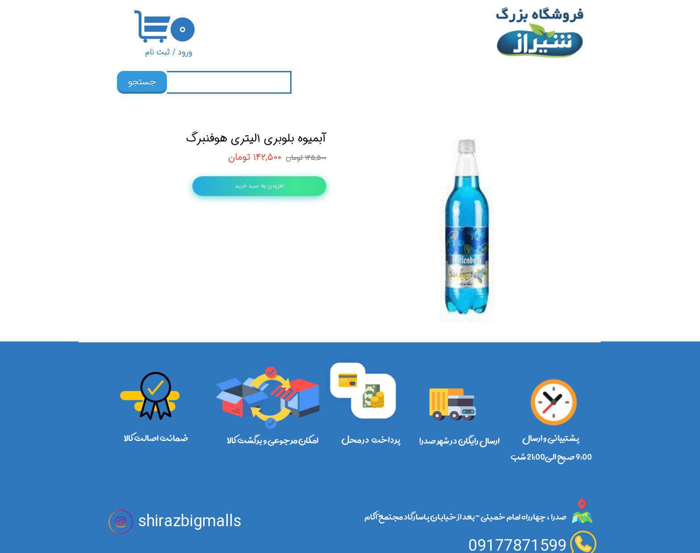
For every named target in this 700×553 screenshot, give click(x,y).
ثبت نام (157, 52)
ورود (185, 52)
